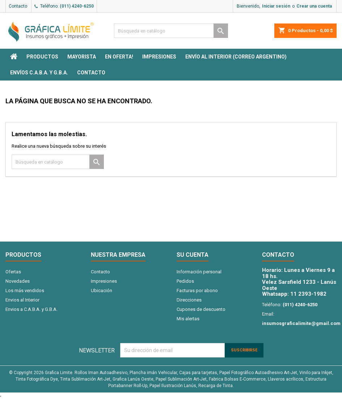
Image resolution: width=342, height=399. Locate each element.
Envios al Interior (22, 300)
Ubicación (101, 290)
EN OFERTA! (119, 57)
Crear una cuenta (314, 6)
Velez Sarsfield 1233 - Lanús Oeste (299, 285)
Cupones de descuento (201, 309)
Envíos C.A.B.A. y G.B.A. (39, 72)
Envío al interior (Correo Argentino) (236, 57)
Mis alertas (188, 318)
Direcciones (189, 300)
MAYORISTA (81, 57)
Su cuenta (192, 254)
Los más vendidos (24, 290)
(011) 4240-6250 (77, 6)
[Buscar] (171, 30)
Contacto (18, 6)
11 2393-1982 (308, 294)
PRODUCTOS (42, 57)
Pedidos (185, 281)
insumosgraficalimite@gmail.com (301, 323)
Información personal (199, 271)
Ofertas (13, 271)
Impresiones (159, 57)
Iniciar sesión (276, 6)
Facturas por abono (197, 290)
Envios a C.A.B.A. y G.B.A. (31, 309)
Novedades (17, 281)
